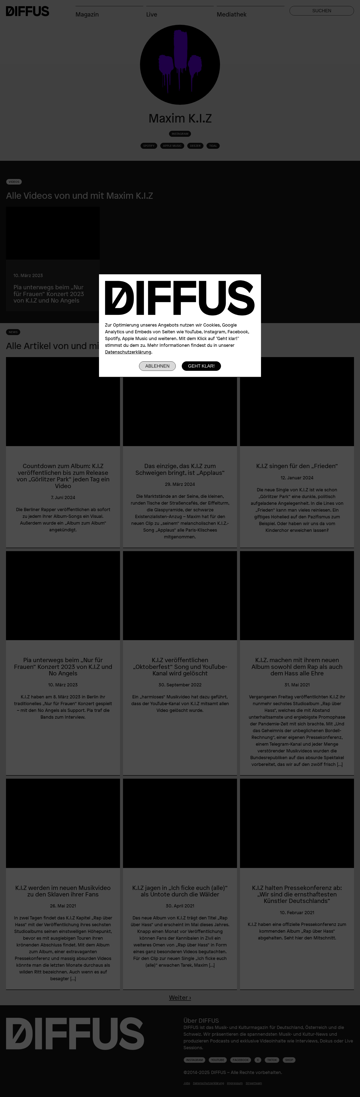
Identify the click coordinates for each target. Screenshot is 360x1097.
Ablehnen (157, 366)
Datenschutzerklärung (128, 352)
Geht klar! (201, 366)
